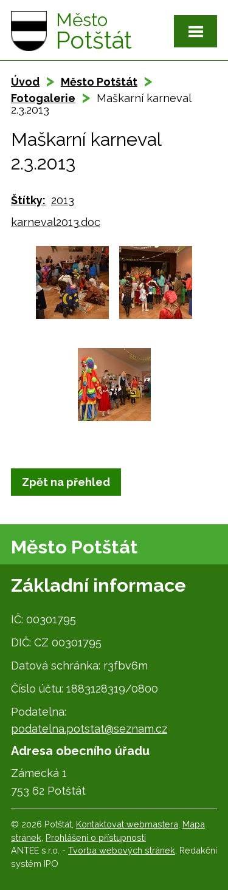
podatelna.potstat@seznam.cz (89, 728)
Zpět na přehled (66, 482)
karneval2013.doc (55, 222)
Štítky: (28, 200)
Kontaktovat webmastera (127, 824)
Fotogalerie (43, 98)
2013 (62, 200)
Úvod (25, 81)
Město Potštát (99, 81)
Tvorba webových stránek (121, 850)
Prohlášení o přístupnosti (96, 837)
